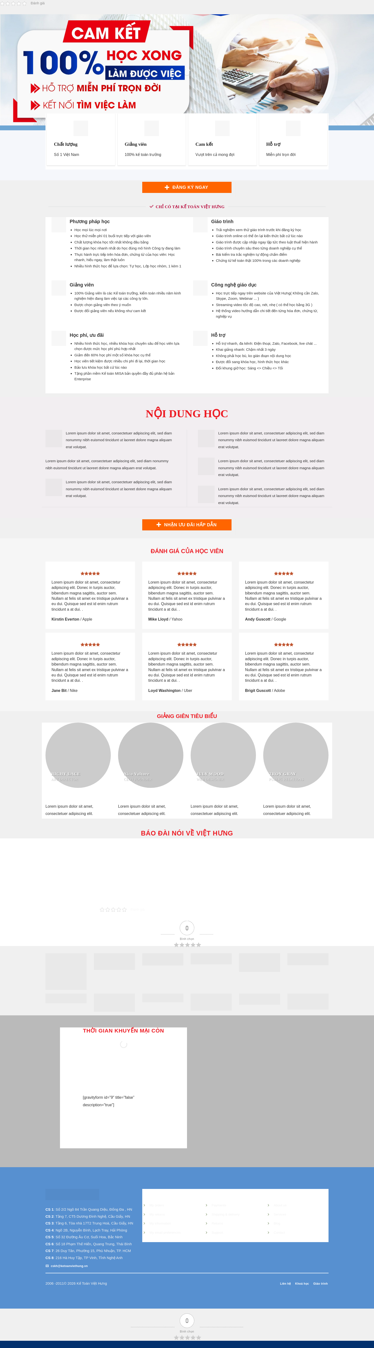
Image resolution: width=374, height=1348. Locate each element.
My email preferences (165, 1232)
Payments (219, 1205)
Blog (277, 1223)
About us (280, 1205)
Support (217, 1232)
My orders (157, 1205)
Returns (217, 1223)
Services (280, 1214)
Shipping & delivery (226, 1214)
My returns (157, 1214)
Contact (279, 1232)
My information (160, 1223)
